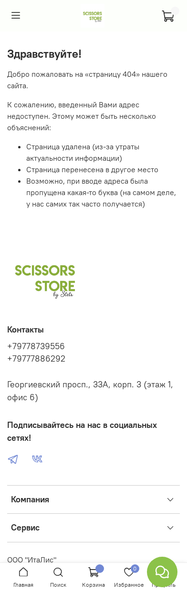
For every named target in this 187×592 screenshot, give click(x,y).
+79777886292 (36, 358)
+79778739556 (36, 346)
